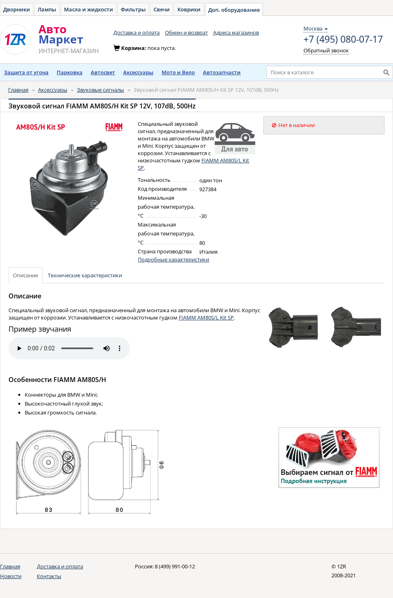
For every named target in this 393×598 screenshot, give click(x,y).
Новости (10, 576)
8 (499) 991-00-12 (175, 566)
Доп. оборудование (234, 9)
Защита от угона (26, 72)
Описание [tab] (25, 275)
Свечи (162, 9)
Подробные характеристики (173, 259)
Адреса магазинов (236, 32)
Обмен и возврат (186, 32)
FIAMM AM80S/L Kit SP (206, 317)
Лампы (47, 9)
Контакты (49, 576)
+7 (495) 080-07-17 (343, 39)
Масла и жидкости (88, 9)
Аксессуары (138, 72)
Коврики (189, 9)
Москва (315, 28)
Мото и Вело (178, 72)
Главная (18, 89)
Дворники (16, 9)
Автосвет (103, 72)
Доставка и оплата (136, 32)
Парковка (70, 72)
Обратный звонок (326, 50)
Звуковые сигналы (100, 89)
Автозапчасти (222, 72)
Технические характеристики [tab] (85, 275)
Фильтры (133, 9)
